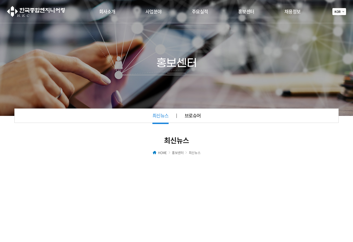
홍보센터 (246, 11)
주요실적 (200, 11)
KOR (337, 11)
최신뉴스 (160, 115)
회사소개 (107, 11)
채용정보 (292, 11)
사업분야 (153, 11)
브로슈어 (193, 115)
